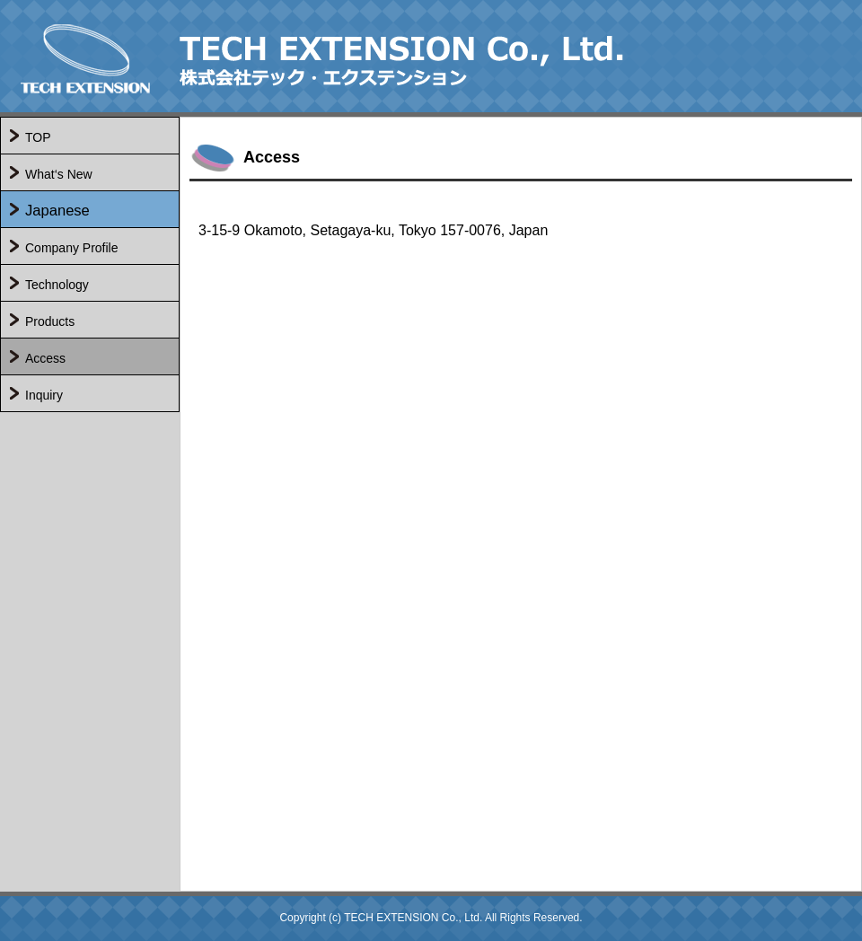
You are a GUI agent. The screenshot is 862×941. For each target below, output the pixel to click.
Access (45, 358)
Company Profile (72, 248)
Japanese (57, 210)
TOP (38, 137)
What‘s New (58, 174)
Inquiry (44, 395)
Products (50, 321)
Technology (57, 284)
